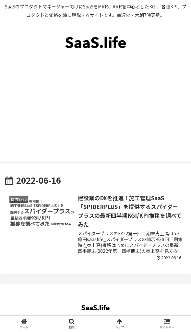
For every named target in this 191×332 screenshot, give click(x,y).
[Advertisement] (95, 115)
